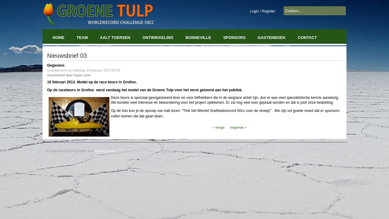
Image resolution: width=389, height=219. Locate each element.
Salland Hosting (105, 151)
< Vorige (218, 127)
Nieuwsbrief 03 (67, 55)
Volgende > (238, 127)
